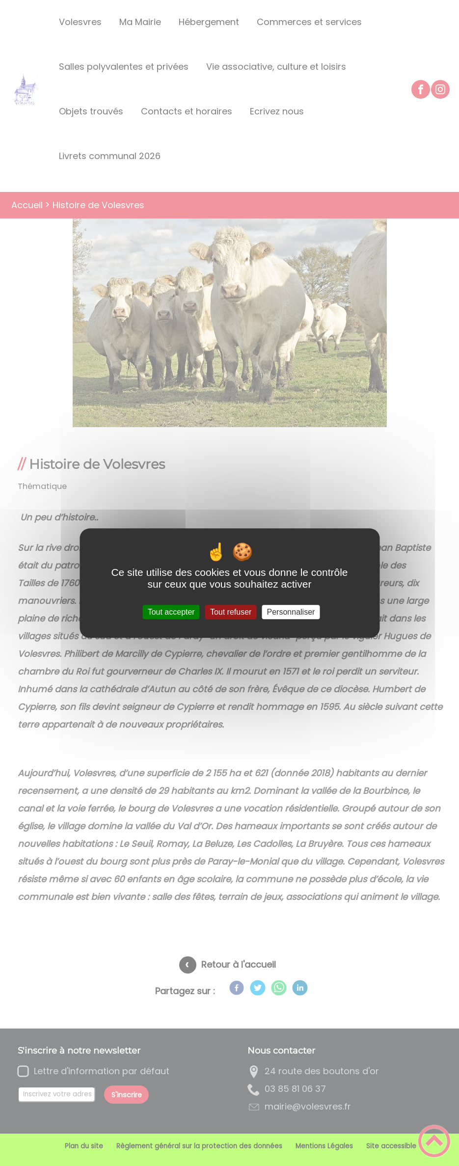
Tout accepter (171, 612)
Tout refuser (230, 612)
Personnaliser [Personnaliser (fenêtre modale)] (291, 612)
